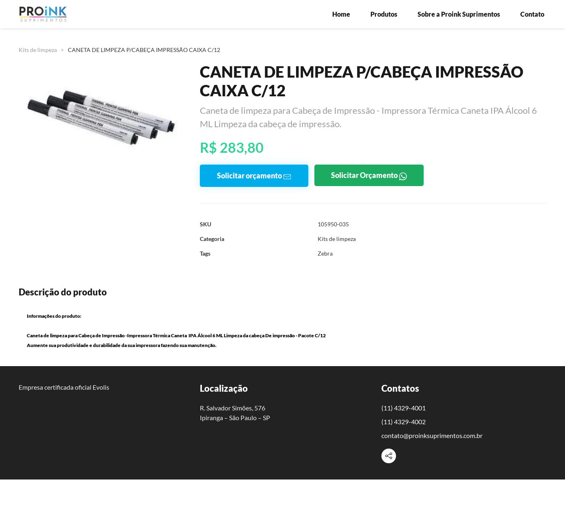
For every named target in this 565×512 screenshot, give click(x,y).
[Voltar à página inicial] (43, 14)
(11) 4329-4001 (403, 408)
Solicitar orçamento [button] (254, 175)
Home (341, 14)
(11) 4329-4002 (403, 421)
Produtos (383, 14)
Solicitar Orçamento (369, 175)
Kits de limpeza (38, 49)
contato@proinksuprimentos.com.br (432, 435)
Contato (532, 14)
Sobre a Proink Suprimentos (459, 14)
